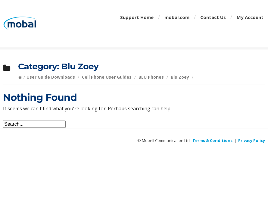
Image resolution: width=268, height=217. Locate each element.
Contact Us (213, 17)
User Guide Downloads (50, 77)
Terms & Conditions (212, 140)
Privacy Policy (251, 140)
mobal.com (176, 17)
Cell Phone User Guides (107, 77)
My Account (250, 17)
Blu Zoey (180, 77)
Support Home (137, 17)
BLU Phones (151, 77)
